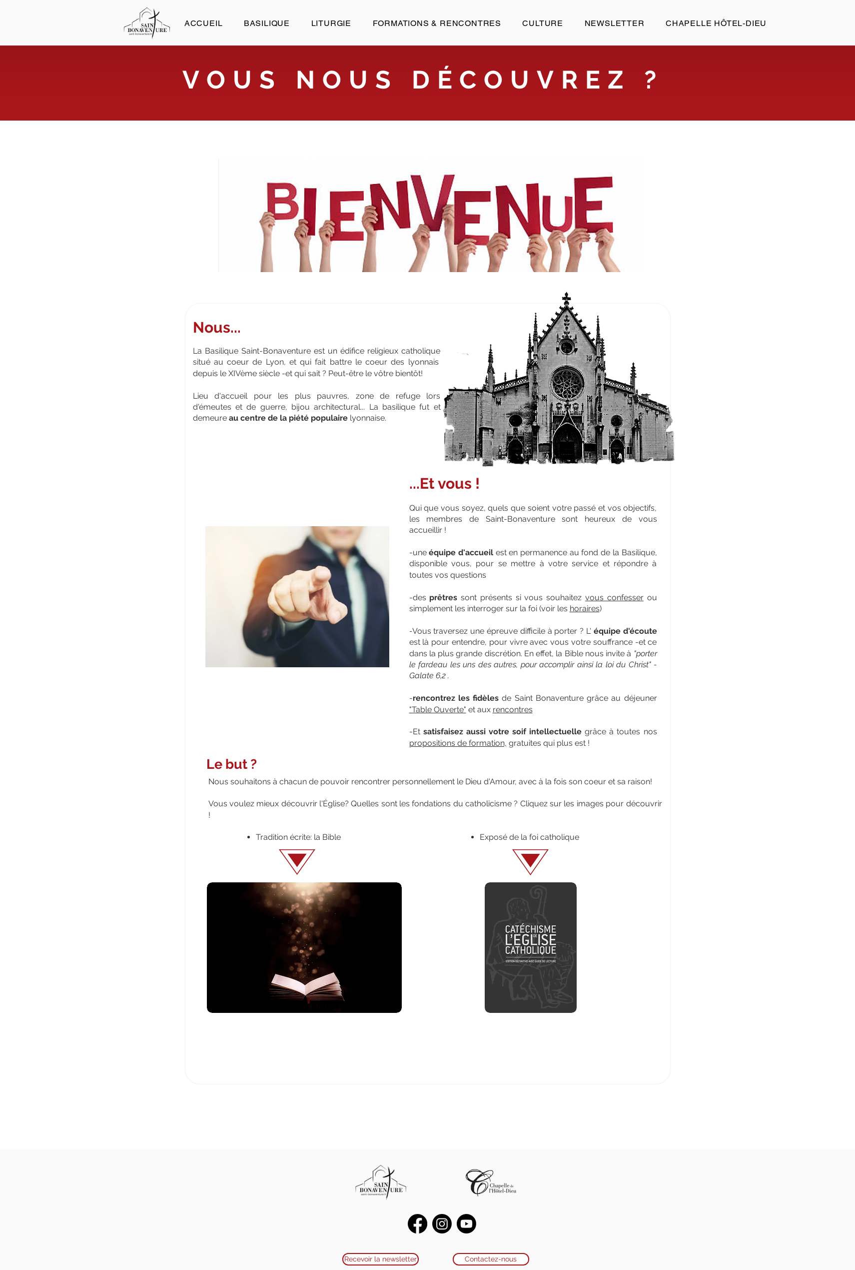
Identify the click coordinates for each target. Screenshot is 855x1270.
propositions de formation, (458, 743)
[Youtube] (466, 1223)
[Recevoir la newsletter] (380, 1259)
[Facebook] (417, 1223)
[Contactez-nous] (491, 1259)
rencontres (513, 709)
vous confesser (614, 597)
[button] (267, 23)
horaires (585, 608)
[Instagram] (442, 1223)
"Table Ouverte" (437, 709)
